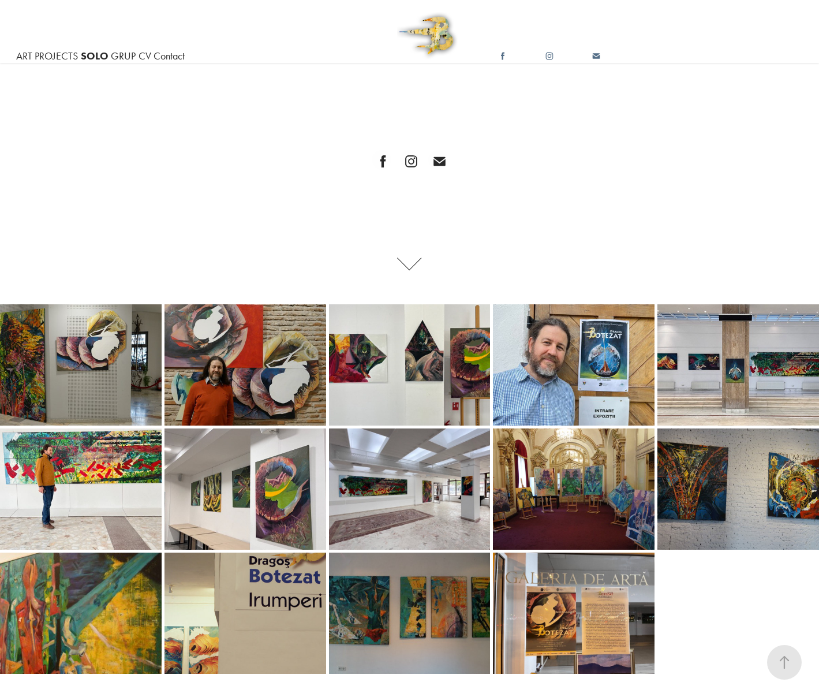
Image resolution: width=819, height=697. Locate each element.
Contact (169, 56)
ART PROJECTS (47, 56)
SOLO (95, 56)
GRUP (123, 56)
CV (145, 56)
